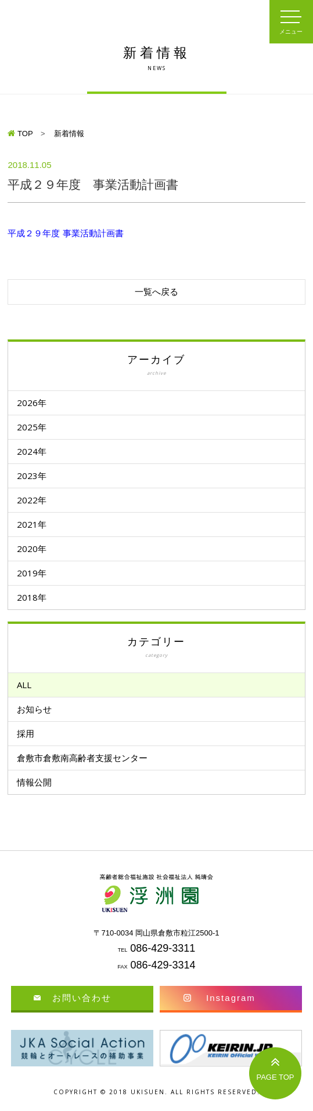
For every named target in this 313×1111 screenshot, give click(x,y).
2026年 (31, 402)
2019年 (31, 573)
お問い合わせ (81, 998)
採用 (25, 733)
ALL (24, 684)
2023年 (31, 475)
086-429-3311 (162, 948)
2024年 (31, 451)
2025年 (31, 427)
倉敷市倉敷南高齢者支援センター (82, 757)
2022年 (31, 500)
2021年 (31, 524)
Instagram (231, 998)
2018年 (31, 597)
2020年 (31, 548)
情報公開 (34, 782)
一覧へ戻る (156, 292)
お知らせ (34, 709)
